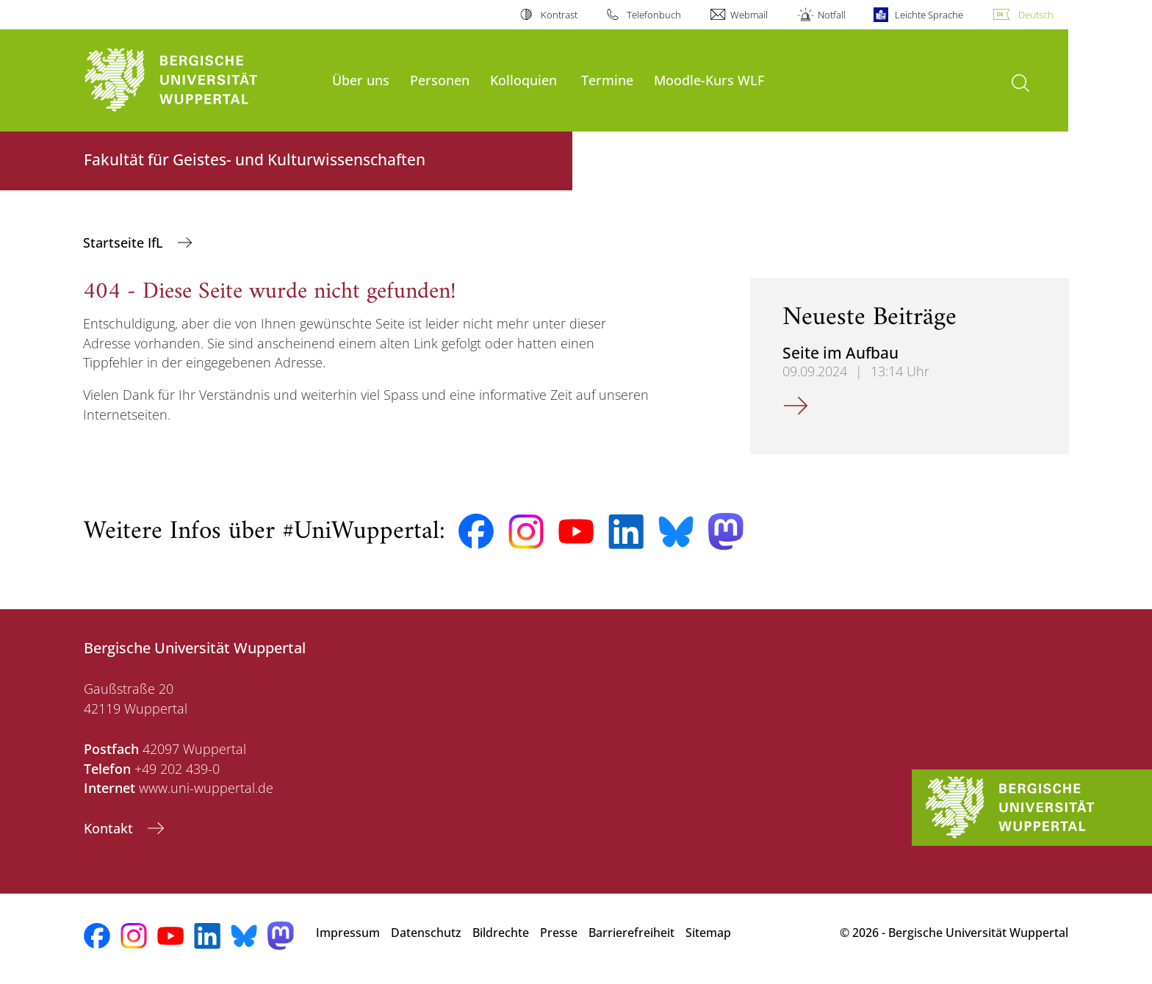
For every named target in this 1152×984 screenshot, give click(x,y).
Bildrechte (500, 932)
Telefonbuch (654, 14)
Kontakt (110, 828)
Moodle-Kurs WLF (709, 80)
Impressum (348, 932)
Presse (558, 932)
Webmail (749, 14)
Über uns (360, 80)
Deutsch (1036, 14)
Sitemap (708, 932)
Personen (439, 80)
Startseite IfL (125, 242)
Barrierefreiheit (631, 932)
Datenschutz (426, 932)
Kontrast (559, 14)
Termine (607, 80)
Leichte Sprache (929, 14)
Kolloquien (523, 80)
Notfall (832, 14)
